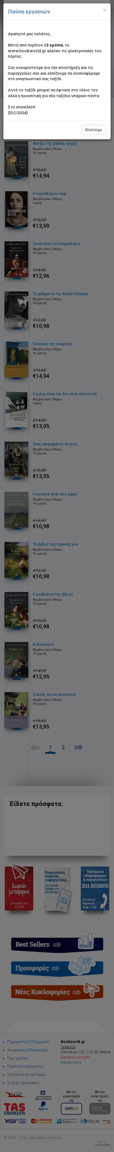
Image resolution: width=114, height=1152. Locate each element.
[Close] (104, 10)
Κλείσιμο (93, 129)
